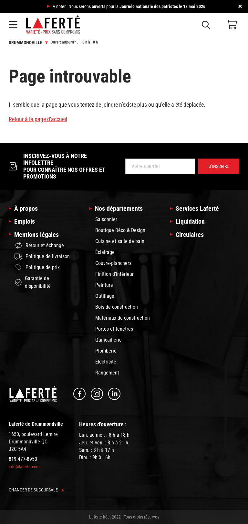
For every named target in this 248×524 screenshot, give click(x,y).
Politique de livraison (42, 256)
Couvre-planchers (113, 263)
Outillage (104, 296)
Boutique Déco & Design (120, 230)
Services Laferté (197, 208)
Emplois (24, 221)
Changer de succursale (36, 489)
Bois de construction (116, 307)
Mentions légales (36, 234)
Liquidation (190, 221)
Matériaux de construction (122, 318)
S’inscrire (219, 166)
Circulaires (190, 234)
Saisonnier (106, 219)
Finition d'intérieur (114, 274)
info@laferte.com (24, 466)
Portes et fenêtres (114, 329)
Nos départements (119, 208)
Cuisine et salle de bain (119, 241)
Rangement (107, 373)
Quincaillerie (108, 340)
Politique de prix (37, 267)
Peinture (104, 285)
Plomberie (106, 351)
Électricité (105, 362)
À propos (26, 208)
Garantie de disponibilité (33, 282)
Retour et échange (39, 245)
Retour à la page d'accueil (38, 119)
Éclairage (105, 252)
